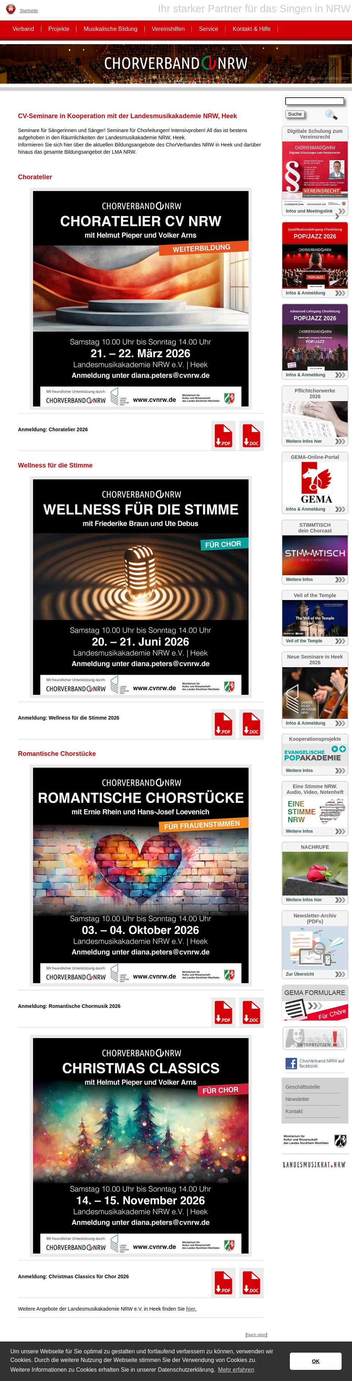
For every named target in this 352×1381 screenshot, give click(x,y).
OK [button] (316, 1361)
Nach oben (256, 1335)
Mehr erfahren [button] (236, 1370)
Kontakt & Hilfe (252, 29)
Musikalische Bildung (110, 29)
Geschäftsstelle (303, 1087)
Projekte (59, 29)
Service (208, 29)
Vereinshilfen (168, 29)
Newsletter (297, 1099)
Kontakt (294, 1111)
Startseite (29, 10)
